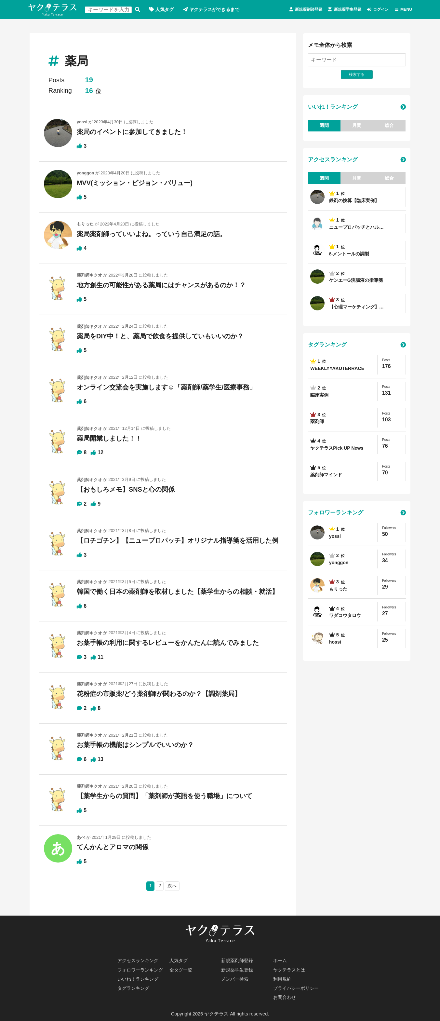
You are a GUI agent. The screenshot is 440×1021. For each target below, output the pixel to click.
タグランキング (327, 346)
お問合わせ (285, 997)
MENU (405, 9)
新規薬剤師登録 (285, 9)
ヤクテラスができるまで (220, 9)
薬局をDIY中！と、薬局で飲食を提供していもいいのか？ (160, 336)
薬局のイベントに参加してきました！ (132, 132)
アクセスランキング (333, 160)
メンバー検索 (235, 978)
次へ (172, 885)
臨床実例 (320, 396)
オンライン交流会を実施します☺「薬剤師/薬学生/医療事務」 (166, 387)
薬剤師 (317, 423)
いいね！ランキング (333, 107)
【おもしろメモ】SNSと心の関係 (126, 489)
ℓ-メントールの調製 (350, 254)
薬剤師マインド (327, 476)
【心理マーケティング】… (358, 308)
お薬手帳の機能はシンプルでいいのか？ (135, 744)
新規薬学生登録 (333, 9)
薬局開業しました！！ (109, 438)
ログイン (374, 9)
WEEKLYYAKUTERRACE (338, 369)
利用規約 (283, 978)
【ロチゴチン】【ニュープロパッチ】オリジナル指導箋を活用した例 (181, 540)
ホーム (280, 959)
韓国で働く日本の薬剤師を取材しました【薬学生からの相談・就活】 (177, 591)
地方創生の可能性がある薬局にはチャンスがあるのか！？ (161, 285)
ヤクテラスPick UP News (338, 449)
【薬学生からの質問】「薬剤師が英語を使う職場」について (164, 795)
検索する (139, 10)
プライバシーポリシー (297, 987)
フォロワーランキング (335, 514)
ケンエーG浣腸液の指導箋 (357, 281)
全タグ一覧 (181, 969)
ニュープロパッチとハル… (358, 228)
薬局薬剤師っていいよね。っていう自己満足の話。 (151, 234)
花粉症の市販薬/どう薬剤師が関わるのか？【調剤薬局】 (159, 693)
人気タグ (167, 9)
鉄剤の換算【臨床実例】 (356, 201)
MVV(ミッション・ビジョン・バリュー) (135, 183)
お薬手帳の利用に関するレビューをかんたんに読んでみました (168, 642)
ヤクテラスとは (290, 969)
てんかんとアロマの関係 (112, 846)
